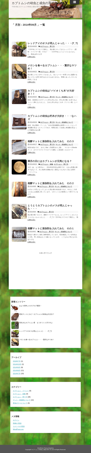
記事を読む (32, 57)
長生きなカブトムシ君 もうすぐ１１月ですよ (36, 322)
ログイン (16, 420)
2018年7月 (17, 361)
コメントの (19, 426)
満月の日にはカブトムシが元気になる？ (50, 161)
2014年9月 (17, 367)
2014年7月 (17, 373)
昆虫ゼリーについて (20, 403)
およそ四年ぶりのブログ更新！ (30, 306)
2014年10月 (17, 364)
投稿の (17, 423)
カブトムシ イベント (21, 391)
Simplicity (51, 448)
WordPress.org (18, 429)
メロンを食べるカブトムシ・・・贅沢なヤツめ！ (36, 339)
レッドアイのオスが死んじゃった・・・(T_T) (53, 43)
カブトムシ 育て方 (47, 46)
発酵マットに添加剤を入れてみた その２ (51, 183)
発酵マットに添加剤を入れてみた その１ (51, 228)
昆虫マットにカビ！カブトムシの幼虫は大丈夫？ (36, 314)
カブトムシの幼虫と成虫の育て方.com (38, 3)
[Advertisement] (45, 34)
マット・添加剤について (64, 97)
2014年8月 (17, 370)
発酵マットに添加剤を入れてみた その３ (51, 141)
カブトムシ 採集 (46, 164)
